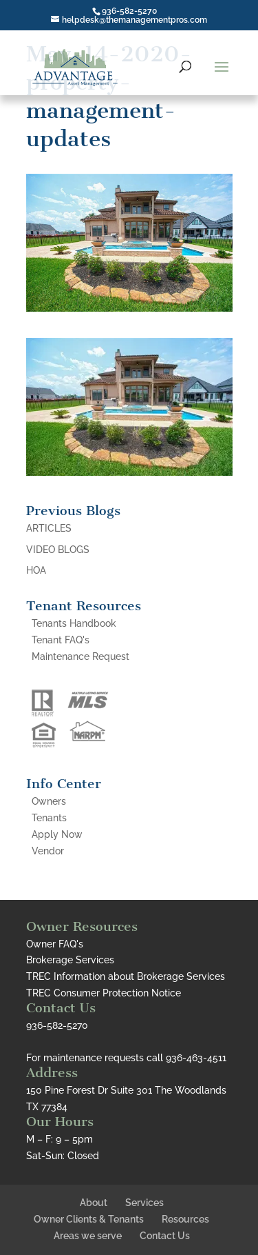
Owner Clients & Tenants (89, 1219)
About (93, 1202)
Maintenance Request (80, 656)
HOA (36, 570)
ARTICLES (49, 528)
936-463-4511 (196, 1057)
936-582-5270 (129, 11)
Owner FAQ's (54, 944)
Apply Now (57, 834)
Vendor (48, 850)
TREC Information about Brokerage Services (125, 976)
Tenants (49, 817)
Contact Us (165, 1235)
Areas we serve (88, 1235)
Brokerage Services (70, 959)
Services (144, 1202)
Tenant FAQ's (60, 639)
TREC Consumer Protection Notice (103, 992)
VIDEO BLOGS (57, 549)
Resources (185, 1219)
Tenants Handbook (74, 623)
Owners (49, 801)
